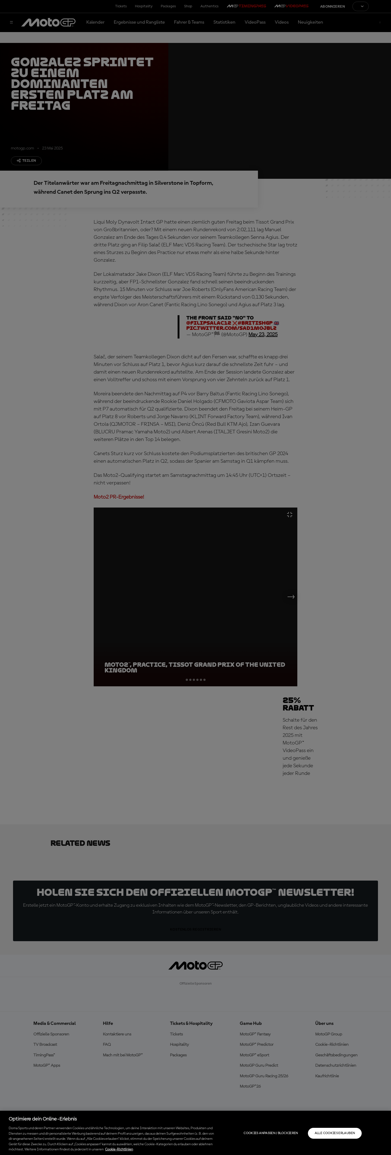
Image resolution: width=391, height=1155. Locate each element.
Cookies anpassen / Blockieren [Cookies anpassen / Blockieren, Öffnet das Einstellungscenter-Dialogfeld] (271, 1133)
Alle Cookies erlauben (335, 1133)
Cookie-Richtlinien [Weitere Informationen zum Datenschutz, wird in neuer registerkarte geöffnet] (119, 1149)
